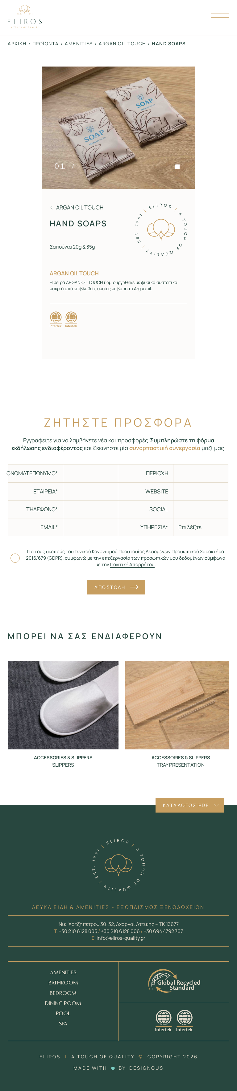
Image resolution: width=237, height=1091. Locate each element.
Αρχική (17, 43)
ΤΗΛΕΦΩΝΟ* (42, 509)
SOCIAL (158, 509)
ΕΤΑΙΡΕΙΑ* (45, 491)
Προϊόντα (45, 43)
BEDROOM (63, 993)
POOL (63, 1014)
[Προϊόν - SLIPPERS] (63, 705)
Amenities (79, 43)
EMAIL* (49, 527)
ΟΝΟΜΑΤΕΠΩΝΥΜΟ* (33, 473)
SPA (63, 1024)
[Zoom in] (118, 128)
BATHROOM (63, 983)
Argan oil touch (122, 43)
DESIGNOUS (146, 1068)
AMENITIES (63, 973)
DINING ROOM (63, 1004)
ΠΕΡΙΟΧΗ (157, 473)
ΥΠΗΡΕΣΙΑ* (154, 527)
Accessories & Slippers (63, 757)
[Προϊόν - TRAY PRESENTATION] (180, 705)
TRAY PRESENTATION (181, 764)
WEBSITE (156, 491)
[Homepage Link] (25, 26)
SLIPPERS (63, 764)
